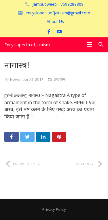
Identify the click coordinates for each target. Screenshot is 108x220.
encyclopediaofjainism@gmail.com (58, 13)
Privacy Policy (54, 209)
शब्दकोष (59, 79)
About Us (55, 21)
